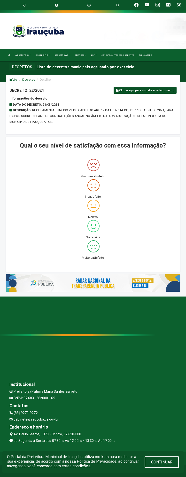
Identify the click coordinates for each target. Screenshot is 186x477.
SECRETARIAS (62, 55)
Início (13, 79)
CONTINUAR (161, 462)
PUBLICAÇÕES (146, 55)
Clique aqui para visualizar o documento (145, 90)
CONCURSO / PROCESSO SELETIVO (117, 55)
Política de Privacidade (96, 461)
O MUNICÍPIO (43, 55)
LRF (94, 55)
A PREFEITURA (23, 55)
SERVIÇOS (80, 55)
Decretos (28, 79)
